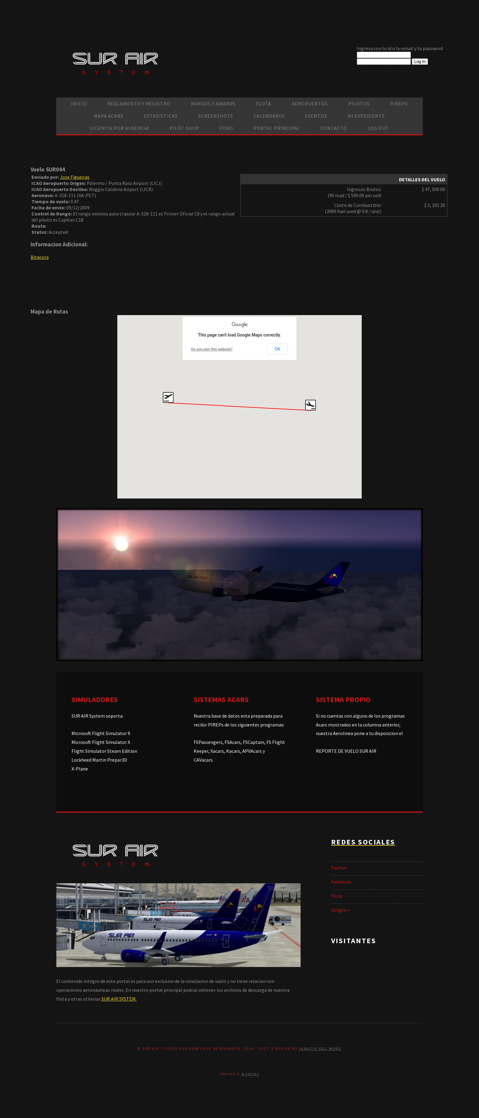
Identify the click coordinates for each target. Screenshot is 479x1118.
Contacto (333, 128)
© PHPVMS (250, 1074)
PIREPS (399, 104)
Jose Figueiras (75, 177)
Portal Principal (277, 128)
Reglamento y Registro (139, 104)
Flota (263, 104)
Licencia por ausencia (119, 128)
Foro (226, 128)
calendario (269, 116)
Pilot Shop (184, 128)
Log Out (378, 128)
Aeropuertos (310, 104)
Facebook (341, 882)
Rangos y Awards (213, 104)
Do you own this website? (212, 349)
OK (277, 349)
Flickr (337, 896)
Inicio (79, 104)
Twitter (339, 868)
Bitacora (40, 257)
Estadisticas (161, 116)
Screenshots (215, 116)
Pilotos (359, 104)
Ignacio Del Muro (320, 1048)
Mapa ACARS (108, 116)
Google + (340, 910)
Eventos (316, 116)
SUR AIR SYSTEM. (119, 999)
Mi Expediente (366, 116)
